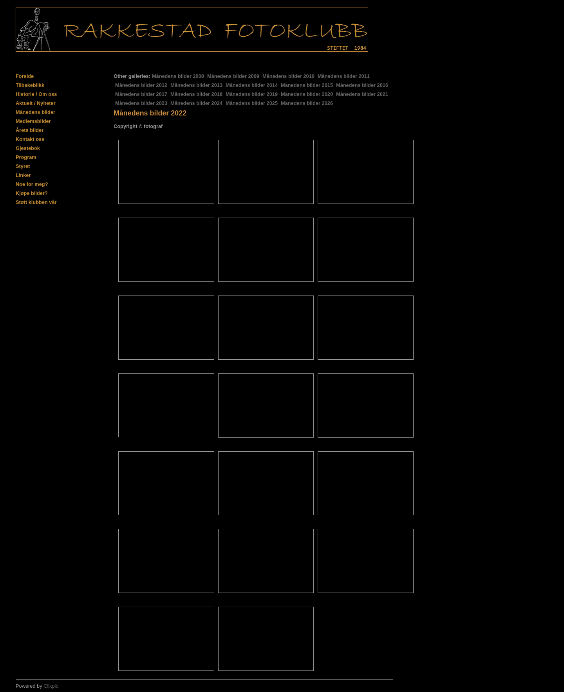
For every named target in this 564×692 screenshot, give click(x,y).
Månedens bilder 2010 (288, 76)
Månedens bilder (35, 112)
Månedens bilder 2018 (196, 94)
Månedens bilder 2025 (252, 103)
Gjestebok (28, 148)
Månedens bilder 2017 (141, 94)
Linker (23, 175)
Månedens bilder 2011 (344, 76)
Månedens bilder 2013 (196, 85)
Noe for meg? (32, 184)
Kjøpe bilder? (32, 193)
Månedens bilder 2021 (362, 94)
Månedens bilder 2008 (178, 76)
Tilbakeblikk (30, 85)
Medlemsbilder (33, 121)
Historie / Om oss (36, 94)
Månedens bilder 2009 (233, 76)
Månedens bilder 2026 (307, 103)
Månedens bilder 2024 (196, 103)
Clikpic (50, 686)
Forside (25, 76)
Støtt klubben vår (36, 202)
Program (26, 157)
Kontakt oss (30, 139)
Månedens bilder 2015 (307, 85)
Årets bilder (29, 130)
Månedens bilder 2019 (252, 94)
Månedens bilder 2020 (307, 94)
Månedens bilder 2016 (362, 85)
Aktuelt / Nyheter (36, 103)
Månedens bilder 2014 (252, 85)
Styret (23, 166)
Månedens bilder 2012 (141, 85)
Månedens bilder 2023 (141, 103)
